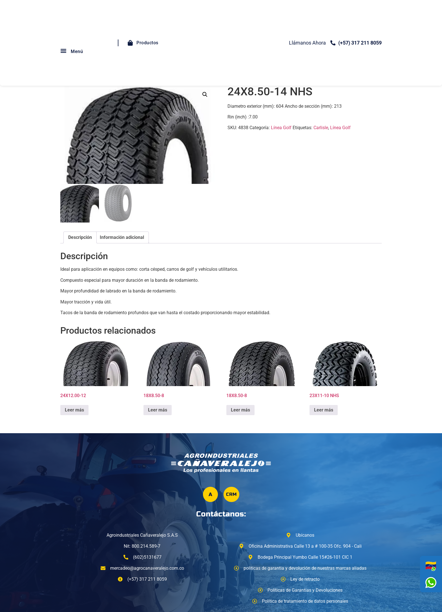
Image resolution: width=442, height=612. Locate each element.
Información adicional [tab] (122, 237)
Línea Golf (281, 127)
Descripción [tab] (80, 237)
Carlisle (320, 127)
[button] (63, 51)
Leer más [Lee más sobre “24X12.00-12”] (74, 410)
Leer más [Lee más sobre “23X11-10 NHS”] (323, 410)
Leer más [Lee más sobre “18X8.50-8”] (157, 410)
